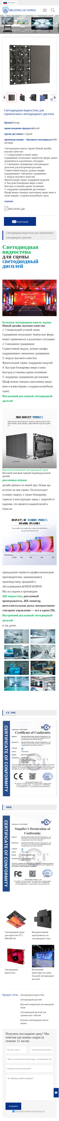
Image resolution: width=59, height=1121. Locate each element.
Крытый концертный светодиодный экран (37, 1006)
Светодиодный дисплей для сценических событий (33, 1014)
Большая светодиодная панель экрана (34, 1021)
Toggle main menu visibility (45, 8)
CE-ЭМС (11, 712)
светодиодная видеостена (32, 995)
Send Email (20, 221)
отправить (13, 1106)
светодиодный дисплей (31, 999)
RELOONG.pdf (14, 208)
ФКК (9, 807)
